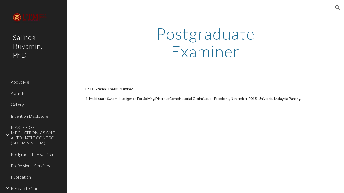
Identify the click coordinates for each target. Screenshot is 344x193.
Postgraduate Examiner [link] (32, 154)
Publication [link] (21, 176)
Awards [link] (18, 93)
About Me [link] (20, 81)
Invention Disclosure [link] (29, 115)
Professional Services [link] (30, 165)
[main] (205, 42)
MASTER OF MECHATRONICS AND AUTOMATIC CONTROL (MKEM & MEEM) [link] (34, 135)
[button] (337, 7)
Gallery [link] (17, 104)
